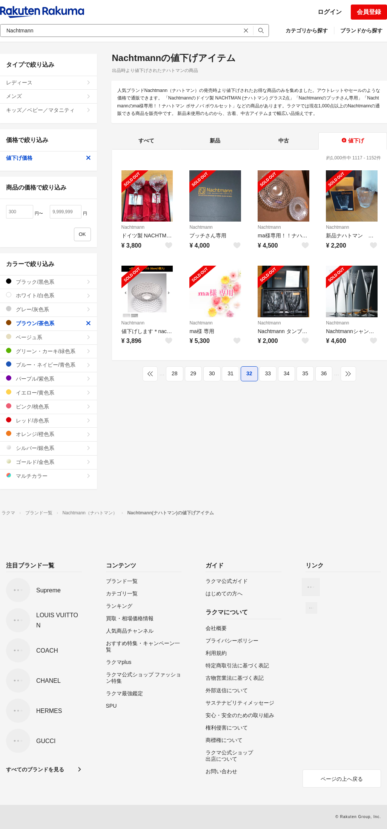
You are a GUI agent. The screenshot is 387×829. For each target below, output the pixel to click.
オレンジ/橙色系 (48, 434)
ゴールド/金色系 (48, 462)
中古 (283, 141)
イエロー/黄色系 (48, 392)
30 (212, 373)
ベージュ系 (48, 337)
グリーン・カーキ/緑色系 (48, 351)
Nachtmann (132, 227)
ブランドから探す (361, 31)
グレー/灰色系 (48, 309)
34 (287, 373)
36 (324, 373)
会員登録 (369, 12)
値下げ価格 (48, 158)
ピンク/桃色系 (48, 406)
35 (305, 373)
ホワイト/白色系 (48, 295)
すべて (146, 141)
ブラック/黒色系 (48, 281)
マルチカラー (48, 476)
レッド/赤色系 (48, 420)
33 (268, 373)
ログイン (330, 12)
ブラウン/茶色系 (48, 323)
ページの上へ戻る (342, 779)
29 (193, 373)
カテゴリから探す (307, 31)
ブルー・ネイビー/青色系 (48, 364)
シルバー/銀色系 (48, 448)
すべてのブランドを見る (35, 769)
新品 (215, 141)
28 (175, 373)
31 (230, 373)
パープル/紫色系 (48, 378)
